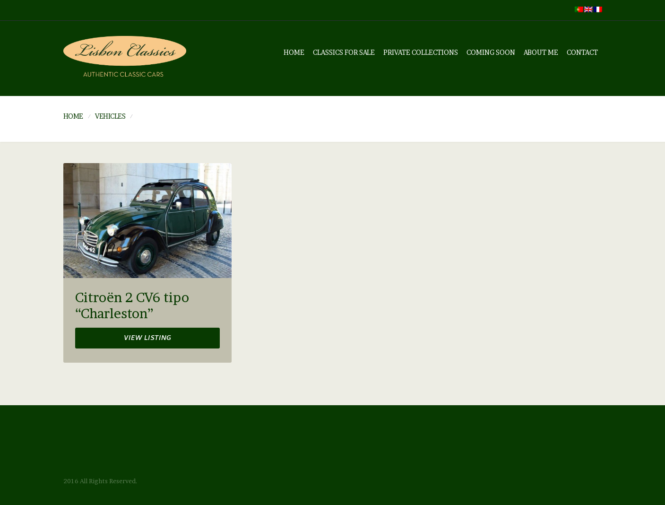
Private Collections (420, 52)
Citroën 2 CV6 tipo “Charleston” (132, 306)
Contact (582, 52)
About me (541, 52)
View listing (147, 338)
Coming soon (490, 52)
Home (294, 52)
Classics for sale (344, 52)
